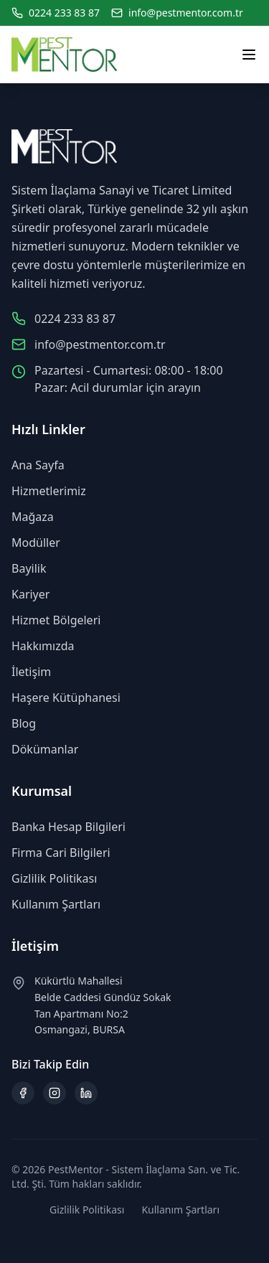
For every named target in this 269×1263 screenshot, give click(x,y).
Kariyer (30, 594)
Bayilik (28, 568)
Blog (23, 723)
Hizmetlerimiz (48, 491)
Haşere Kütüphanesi (66, 697)
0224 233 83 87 (64, 12)
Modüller (35, 542)
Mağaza (32, 517)
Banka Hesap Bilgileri (68, 827)
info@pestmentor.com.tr (185, 12)
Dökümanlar (44, 749)
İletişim (31, 672)
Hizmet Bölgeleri (55, 620)
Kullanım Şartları (55, 904)
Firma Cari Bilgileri (60, 852)
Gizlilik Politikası (54, 878)
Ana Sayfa (38, 465)
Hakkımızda (42, 646)
